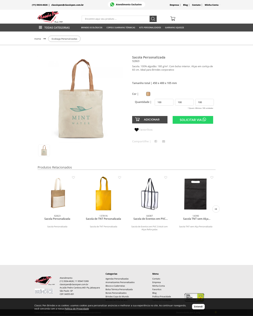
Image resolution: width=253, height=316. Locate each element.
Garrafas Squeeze (174, 27)
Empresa (174, 5)
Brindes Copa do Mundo (117, 296)
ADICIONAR (152, 119)
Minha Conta (158, 285)
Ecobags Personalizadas (64, 38)
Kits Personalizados (150, 27)
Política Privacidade (161, 296)
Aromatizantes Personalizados (120, 282)
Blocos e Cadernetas (115, 285)
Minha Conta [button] (212, 5)
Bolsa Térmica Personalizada (119, 289)
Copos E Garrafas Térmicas (120, 27)
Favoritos (143, 130)
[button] (216, 209)
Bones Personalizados (116, 293)
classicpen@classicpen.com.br (67, 5)
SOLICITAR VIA (193, 119)
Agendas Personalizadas (117, 278)
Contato (196, 5)
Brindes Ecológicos (91, 27)
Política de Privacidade (77, 308)
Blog (185, 5)
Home (37, 38)
